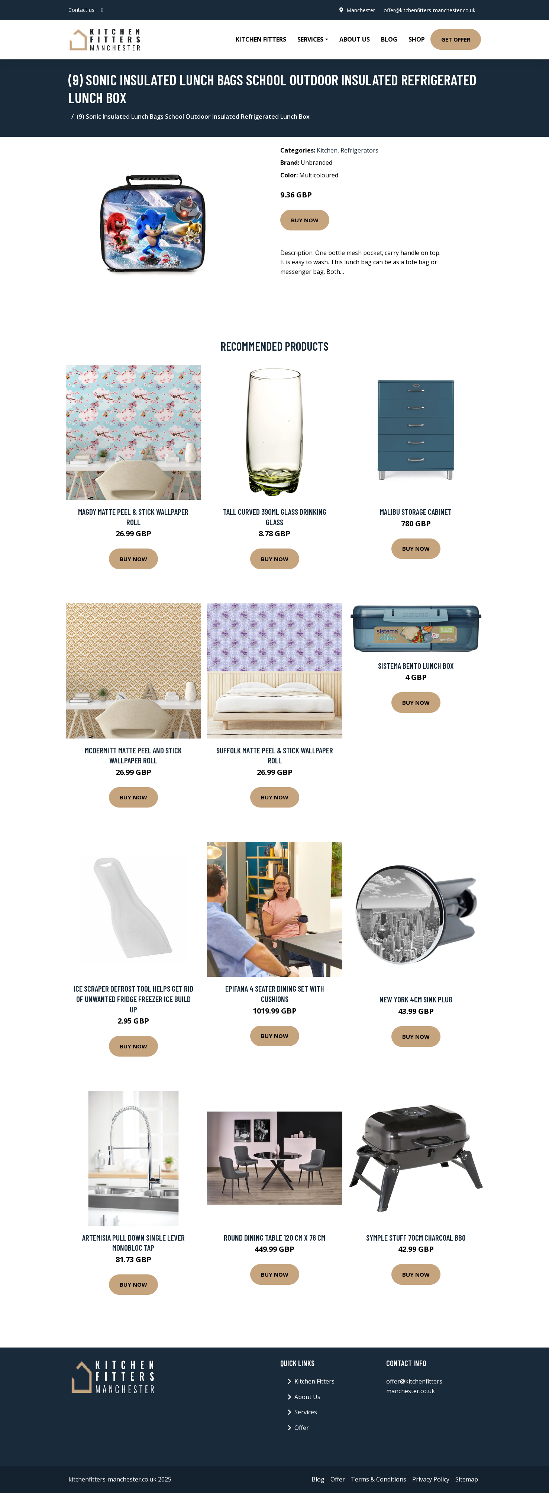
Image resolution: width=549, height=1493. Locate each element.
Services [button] (310, 39)
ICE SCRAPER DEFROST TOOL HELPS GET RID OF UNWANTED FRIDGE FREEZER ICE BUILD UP (133, 999)
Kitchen (327, 150)
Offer (301, 1428)
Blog (389, 39)
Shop (416, 39)
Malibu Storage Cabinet (416, 511)
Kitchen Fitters (261, 39)
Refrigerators (359, 150)
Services (305, 1412)
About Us (354, 39)
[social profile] (102, 10)
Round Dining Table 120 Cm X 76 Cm (274, 1237)
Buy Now (305, 220)
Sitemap (466, 1479)
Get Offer (455, 39)
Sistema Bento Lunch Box (416, 665)
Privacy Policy (430, 1479)
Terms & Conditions (378, 1479)
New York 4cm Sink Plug (416, 999)
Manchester (360, 9)
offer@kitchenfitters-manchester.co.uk (429, 9)
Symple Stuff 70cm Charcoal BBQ (415, 1237)
